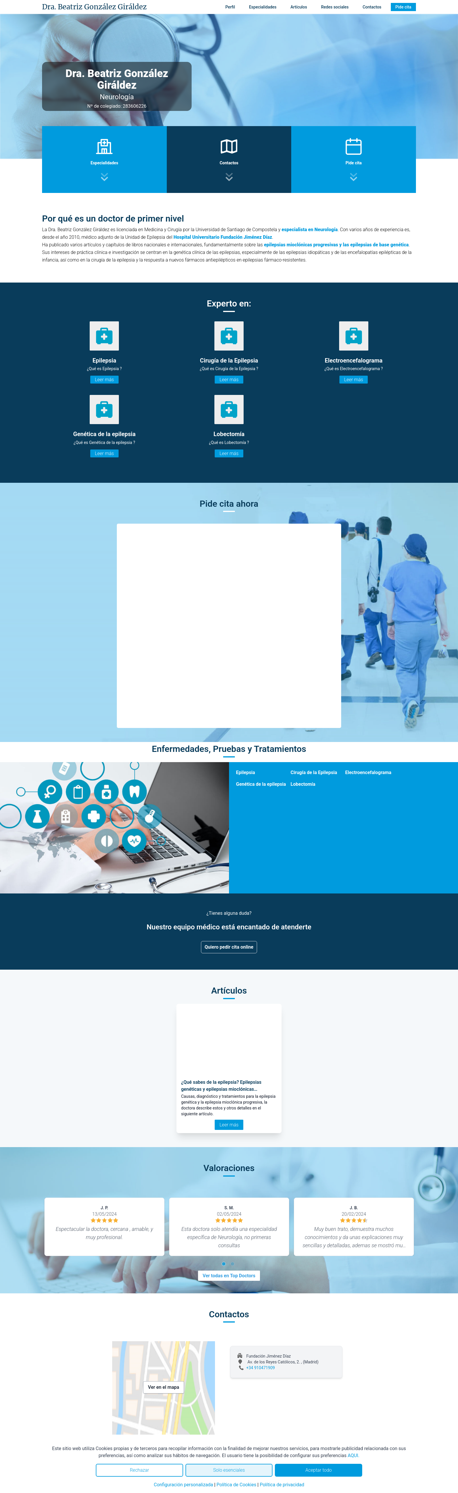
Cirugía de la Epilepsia (314, 772)
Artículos (299, 7)
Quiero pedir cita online (229, 947)
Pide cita (403, 7)
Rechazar (139, 1470)
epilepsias (275, 245)
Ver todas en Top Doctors (229, 1275)
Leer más (104, 379)
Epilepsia (245, 772)
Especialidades (262, 7)
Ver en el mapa (163, 1387)
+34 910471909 (260, 1367)
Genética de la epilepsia (261, 784)
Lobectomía (303, 784)
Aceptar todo (319, 1470)
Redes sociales (334, 7)
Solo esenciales (229, 1470)
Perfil (230, 7)
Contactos (371, 7)
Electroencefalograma (368, 772)
